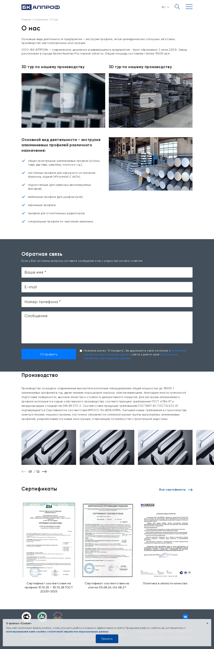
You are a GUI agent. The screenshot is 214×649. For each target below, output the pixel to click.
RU (165, 7)
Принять (106, 638)
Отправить (49, 354)
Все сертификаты (176, 489)
